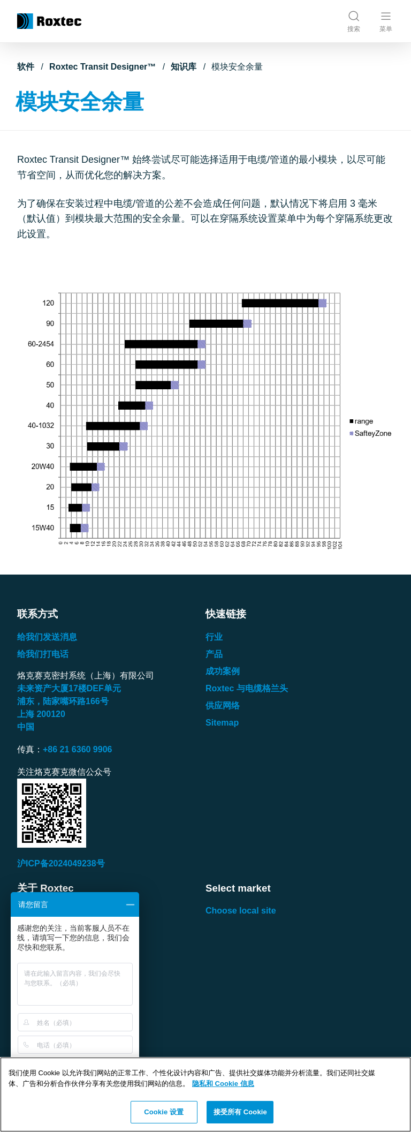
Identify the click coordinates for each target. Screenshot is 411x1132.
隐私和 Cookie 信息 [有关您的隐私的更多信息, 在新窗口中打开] (223, 1084)
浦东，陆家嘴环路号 (63, 701)
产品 (214, 654)
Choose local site (241, 910)
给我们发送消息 (47, 637)
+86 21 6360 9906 (77, 749)
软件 (25, 66)
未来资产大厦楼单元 (69, 688)
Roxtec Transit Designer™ (102, 66)
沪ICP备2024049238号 (61, 863)
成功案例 (223, 671)
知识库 (183, 66)
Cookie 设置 (164, 1112)
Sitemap (222, 722)
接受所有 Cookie (240, 1112)
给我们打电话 (42, 654)
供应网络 (223, 705)
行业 (214, 637)
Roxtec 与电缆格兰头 (247, 688)
